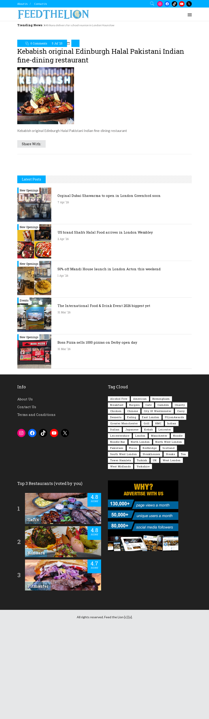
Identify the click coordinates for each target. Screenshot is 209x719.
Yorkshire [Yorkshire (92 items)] (143, 552)
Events (24, 386)
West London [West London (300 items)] (172, 546)
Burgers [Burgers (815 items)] (134, 490)
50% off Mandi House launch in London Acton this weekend (109, 354)
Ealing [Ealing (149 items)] (131, 503)
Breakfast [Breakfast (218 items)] (117, 490)
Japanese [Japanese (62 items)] (132, 515)
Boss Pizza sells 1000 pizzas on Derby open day (97, 428)
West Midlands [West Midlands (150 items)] (120, 552)
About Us (22, 3)
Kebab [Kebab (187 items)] (148, 515)
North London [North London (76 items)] (140, 527)
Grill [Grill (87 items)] (146, 509)
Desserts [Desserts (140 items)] (116, 503)
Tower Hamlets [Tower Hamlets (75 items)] (120, 546)
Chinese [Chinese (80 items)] (132, 496)
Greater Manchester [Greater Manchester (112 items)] (124, 509)
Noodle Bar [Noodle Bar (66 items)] (117, 527)
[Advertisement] (104, 39)
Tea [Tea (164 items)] (183, 539)
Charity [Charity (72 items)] (180, 490)
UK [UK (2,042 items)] (155, 546)
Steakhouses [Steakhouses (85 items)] (151, 539)
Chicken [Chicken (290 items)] (116, 496)
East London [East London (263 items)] (150, 503)
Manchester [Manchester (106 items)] (159, 521)
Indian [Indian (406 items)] (171, 509)
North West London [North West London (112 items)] (168, 527)
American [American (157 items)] (140, 484)
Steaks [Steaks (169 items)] (170, 539)
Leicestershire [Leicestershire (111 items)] (119, 521)
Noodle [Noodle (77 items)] (178, 521)
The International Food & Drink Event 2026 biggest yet (103, 391)
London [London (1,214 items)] (140, 521)
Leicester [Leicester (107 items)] (165, 515)
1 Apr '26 (62, 361)
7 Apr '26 (63, 288)
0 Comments (38, 65)
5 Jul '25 (57, 65)
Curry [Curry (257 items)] (181, 496)
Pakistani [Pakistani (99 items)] (116, 533)
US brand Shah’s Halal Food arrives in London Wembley (105, 318)
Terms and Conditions (36, 500)
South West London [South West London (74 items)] (123, 539)
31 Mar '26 (63, 398)
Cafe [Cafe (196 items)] (148, 490)
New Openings (29, 276)
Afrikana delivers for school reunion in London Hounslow (79, 25)
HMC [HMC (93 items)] (158, 509)
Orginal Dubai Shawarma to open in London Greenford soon (109, 281)
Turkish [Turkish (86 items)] (142, 546)
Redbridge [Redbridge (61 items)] (150, 533)
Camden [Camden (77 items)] (163, 490)
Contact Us (40, 3)
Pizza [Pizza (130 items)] (133, 533)
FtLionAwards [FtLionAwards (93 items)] (174, 503)
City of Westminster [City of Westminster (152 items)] (158, 496)
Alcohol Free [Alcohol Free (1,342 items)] (118, 484)
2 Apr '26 (63, 324)
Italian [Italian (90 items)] (114, 515)
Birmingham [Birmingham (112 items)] (161, 484)
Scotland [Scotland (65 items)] (168, 533)
